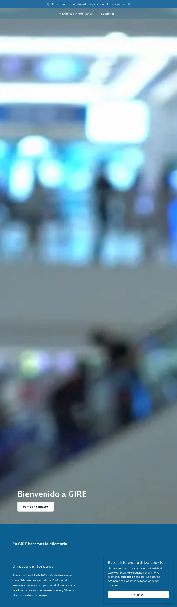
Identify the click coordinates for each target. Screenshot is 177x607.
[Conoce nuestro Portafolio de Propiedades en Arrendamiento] (88, 4)
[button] (108, 14)
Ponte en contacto (35, 506)
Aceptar (138, 594)
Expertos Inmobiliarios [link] (77, 13)
